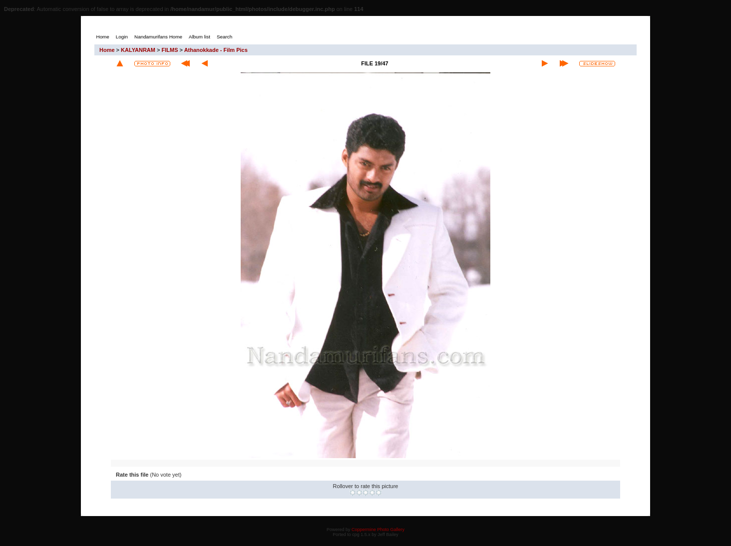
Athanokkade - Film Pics (216, 50)
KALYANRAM (138, 50)
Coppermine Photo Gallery (378, 529)
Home (107, 50)
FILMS (170, 50)
